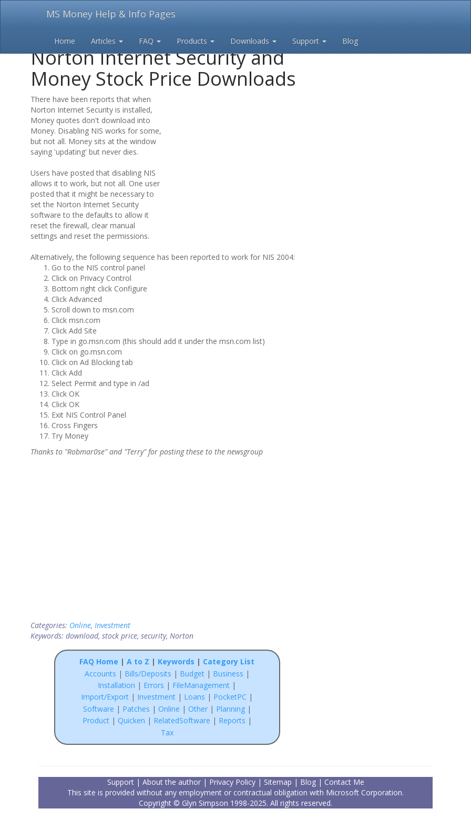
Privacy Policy (232, 782)
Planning (230, 709)
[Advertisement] (236, 161)
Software (98, 709)
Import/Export (105, 697)
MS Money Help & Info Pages (111, 13)
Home (64, 41)
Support (309, 41)
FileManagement (201, 685)
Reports (232, 720)
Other (198, 709)
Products (195, 41)
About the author (171, 782)
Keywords (176, 661)
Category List (228, 661)
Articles (107, 41)
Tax (167, 732)
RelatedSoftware (181, 720)
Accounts (100, 674)
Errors (155, 685)
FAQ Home (98, 661)
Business (229, 674)
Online (80, 625)
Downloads (253, 41)
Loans (194, 697)
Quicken (131, 720)
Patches (136, 709)
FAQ (150, 41)
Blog (350, 41)
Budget (192, 674)
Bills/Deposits (148, 674)
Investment (112, 625)
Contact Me (344, 782)
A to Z (138, 661)
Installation (117, 685)
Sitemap (278, 782)
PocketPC (230, 697)
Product (96, 720)
